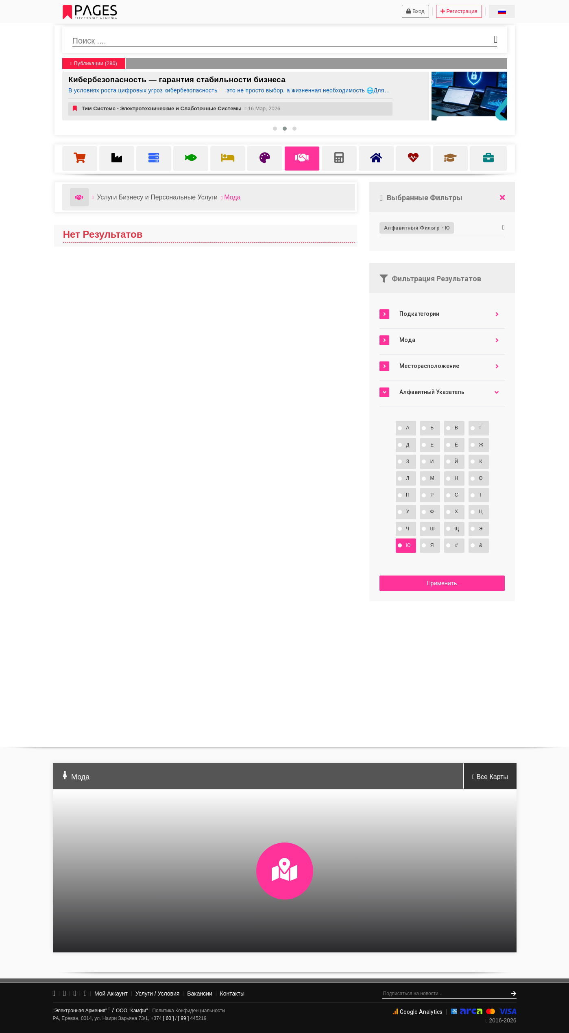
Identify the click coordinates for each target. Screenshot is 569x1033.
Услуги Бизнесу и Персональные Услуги (157, 197)
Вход (415, 11)
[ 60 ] (168, 1018)
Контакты (232, 993)
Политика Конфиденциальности (188, 1010)
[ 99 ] (183, 1018)
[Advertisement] (442, 670)
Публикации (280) (93, 63)
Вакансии (199, 993)
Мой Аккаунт (111, 993)
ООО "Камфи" (132, 1010)
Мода (232, 197)
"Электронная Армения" (82, 1010)
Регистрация (458, 11)
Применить (442, 583)
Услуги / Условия (157, 993)
